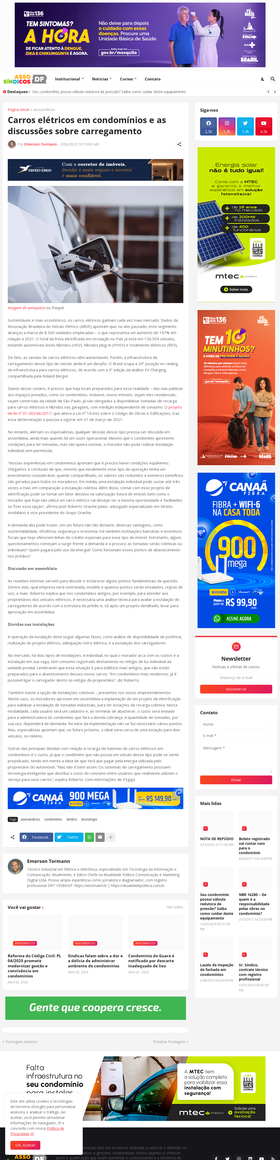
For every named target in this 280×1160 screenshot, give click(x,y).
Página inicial (18, 110)
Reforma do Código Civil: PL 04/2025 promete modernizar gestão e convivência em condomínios (34, 965)
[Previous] (268, 91)
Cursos (126, 78)
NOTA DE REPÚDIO (216, 839)
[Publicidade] (95, 170)
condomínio (53, 819)
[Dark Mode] (263, 79)
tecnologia (89, 819)
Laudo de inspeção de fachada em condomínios (216, 970)
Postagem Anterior (21, 1041)
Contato (153, 78)
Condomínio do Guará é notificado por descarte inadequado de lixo (151, 960)
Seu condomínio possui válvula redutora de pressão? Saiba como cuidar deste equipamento (109, 91)
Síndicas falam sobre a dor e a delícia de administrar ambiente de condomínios (95, 960)
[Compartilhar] (179, 144)
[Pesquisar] (273, 79)
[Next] (274, 91)
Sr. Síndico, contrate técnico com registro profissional (253, 972)
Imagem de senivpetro (26, 307)
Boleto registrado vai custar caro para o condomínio (254, 846)
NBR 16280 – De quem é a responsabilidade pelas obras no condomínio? (254, 904)
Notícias (100, 78)
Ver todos (175, 907)
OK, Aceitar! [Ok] (25, 1145)
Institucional (67, 78)
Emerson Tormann (48, 861)
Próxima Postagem (169, 1041)
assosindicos (44, 110)
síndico (71, 819)
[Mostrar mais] (110, 837)
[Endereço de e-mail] (236, 677)
